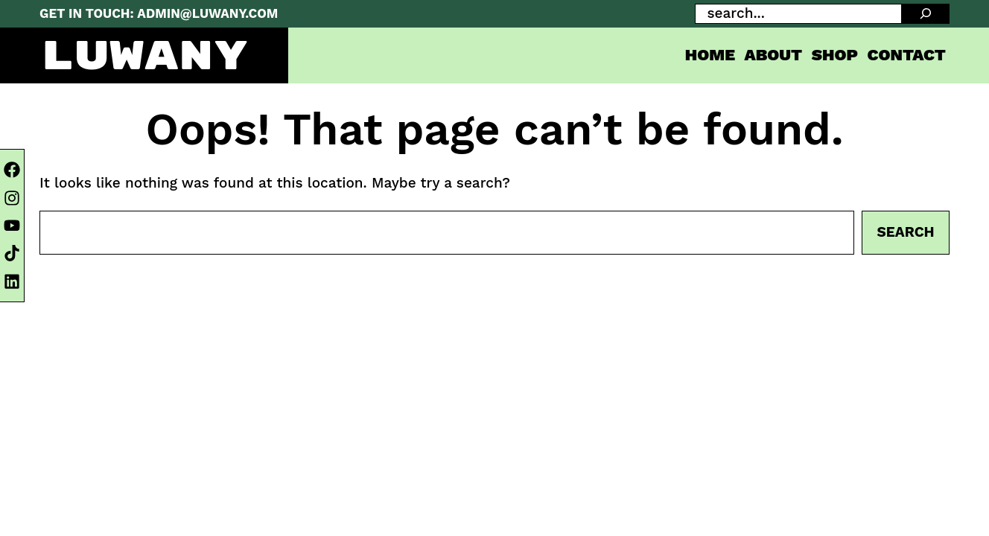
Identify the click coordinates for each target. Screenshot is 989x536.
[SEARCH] (926, 14)
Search (906, 231)
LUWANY (144, 56)
